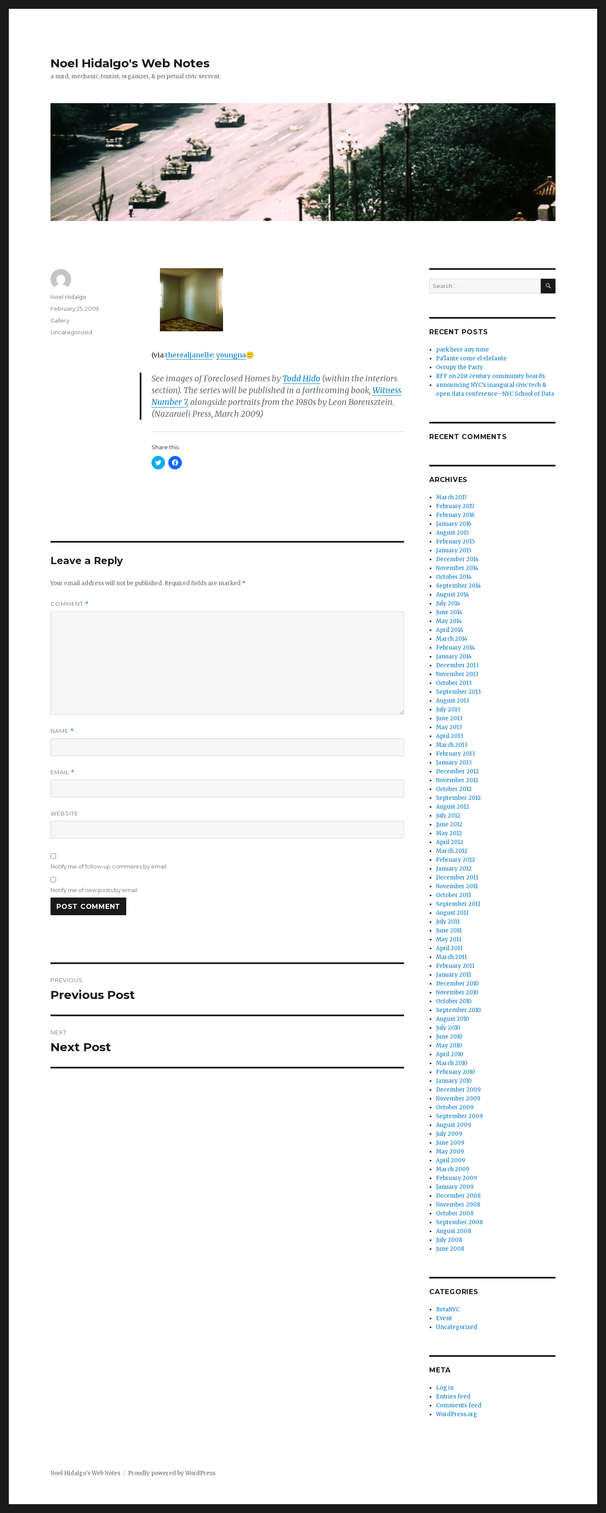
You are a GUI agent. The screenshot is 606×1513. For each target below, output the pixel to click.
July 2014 (448, 603)
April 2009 (450, 1160)
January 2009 (454, 1187)
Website (64, 813)
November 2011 (457, 886)
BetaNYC (448, 1309)
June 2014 (449, 612)
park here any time (462, 349)
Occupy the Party (459, 367)
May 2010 (449, 1045)
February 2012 (455, 859)
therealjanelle (189, 355)
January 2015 (453, 550)
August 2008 (453, 1231)
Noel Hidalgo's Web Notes (130, 63)
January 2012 (454, 868)
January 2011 (453, 974)
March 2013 (452, 745)
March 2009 (452, 1169)
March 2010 (452, 1063)
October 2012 (454, 789)
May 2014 (449, 621)
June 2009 (450, 1142)
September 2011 (458, 904)
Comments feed (458, 1405)
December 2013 (457, 665)
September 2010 (458, 1010)
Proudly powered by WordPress (171, 1473)
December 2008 (458, 1195)
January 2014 (454, 656)
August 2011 (452, 912)
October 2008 (454, 1213)
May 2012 (449, 833)
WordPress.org (456, 1414)
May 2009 (450, 1151)
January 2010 (454, 1080)
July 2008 (449, 1240)
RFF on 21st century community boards (490, 376)
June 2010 (449, 1036)
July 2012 (448, 815)
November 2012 (457, 780)
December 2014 (457, 559)
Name (62, 731)
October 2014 (454, 577)
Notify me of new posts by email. (94, 890)
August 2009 (453, 1125)
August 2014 (452, 594)
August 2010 (452, 1019)
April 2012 (449, 842)
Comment (69, 603)
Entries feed (453, 1396)
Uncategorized (71, 332)
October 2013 (454, 683)
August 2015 (452, 532)
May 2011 (448, 939)
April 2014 (449, 630)
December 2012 (457, 771)
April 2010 (449, 1054)
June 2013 (449, 718)
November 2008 (458, 1204)
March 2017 (451, 497)
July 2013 (448, 709)
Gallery (59, 320)
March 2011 (451, 957)
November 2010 (457, 992)
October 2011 (453, 895)
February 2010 (455, 1072)
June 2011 (449, 930)
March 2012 (452, 851)
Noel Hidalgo (68, 296)
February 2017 (455, 506)
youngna (231, 355)
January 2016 (453, 523)
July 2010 (448, 1027)
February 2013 (455, 753)
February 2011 (455, 966)
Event (444, 1318)
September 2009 (459, 1116)
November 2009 (458, 1098)
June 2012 (449, 824)
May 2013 (449, 727)
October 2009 (454, 1107)
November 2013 (457, 674)
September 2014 (458, 585)
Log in (445, 1387)
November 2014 (457, 568)
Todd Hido (301, 378)
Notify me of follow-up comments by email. (108, 866)
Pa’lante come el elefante (471, 358)
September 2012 (458, 798)
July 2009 (449, 1133)
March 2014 (452, 638)
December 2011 (457, 877)
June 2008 (450, 1248)
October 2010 (454, 1001)
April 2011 (449, 948)
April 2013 (449, 736)
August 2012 (452, 806)
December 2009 (458, 1089)
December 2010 (457, 983)
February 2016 (455, 515)
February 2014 (455, 647)
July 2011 (448, 921)
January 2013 (454, 762)
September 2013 (458, 691)
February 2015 (455, 541)
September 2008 (459, 1222)
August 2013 (452, 700)
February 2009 (456, 1178)
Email (62, 772)
